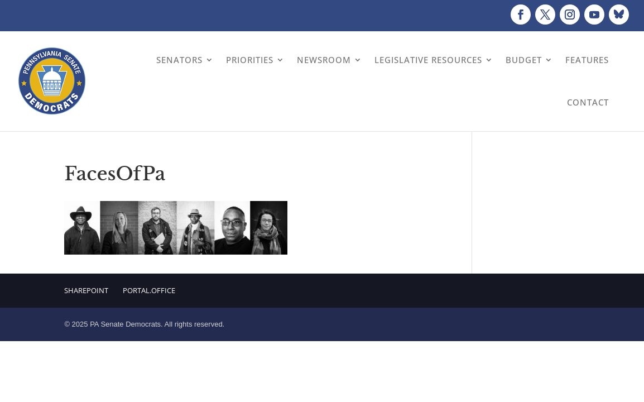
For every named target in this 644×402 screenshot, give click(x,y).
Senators (179, 59)
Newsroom (324, 59)
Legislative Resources (428, 59)
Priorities (249, 59)
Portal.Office (149, 290)
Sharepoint (86, 290)
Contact (588, 102)
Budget (524, 59)
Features (587, 59)
